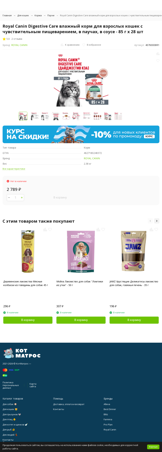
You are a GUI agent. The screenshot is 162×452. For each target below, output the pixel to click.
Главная (7, 15)
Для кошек (23, 15)
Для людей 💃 (10, 434)
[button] (150, 220)
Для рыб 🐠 (9, 429)
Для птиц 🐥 (9, 419)
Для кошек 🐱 (10, 409)
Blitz (106, 414)
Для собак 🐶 (10, 404)
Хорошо (153, 446)
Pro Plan (108, 424)
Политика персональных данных (11, 385)
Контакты (58, 409)
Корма (38, 15)
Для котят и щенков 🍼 (15, 424)
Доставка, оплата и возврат (68, 404)
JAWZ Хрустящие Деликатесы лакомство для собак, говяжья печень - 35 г (134, 283)
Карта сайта (33, 385)
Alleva (107, 404)
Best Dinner (110, 409)
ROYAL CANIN (19, 45)
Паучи (50, 15)
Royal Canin (110, 429)
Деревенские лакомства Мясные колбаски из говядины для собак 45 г (25, 283)
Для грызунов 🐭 (12, 414)
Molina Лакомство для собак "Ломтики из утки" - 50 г (79, 283)
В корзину (60, 197)
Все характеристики (14, 168)
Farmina (108, 419)
